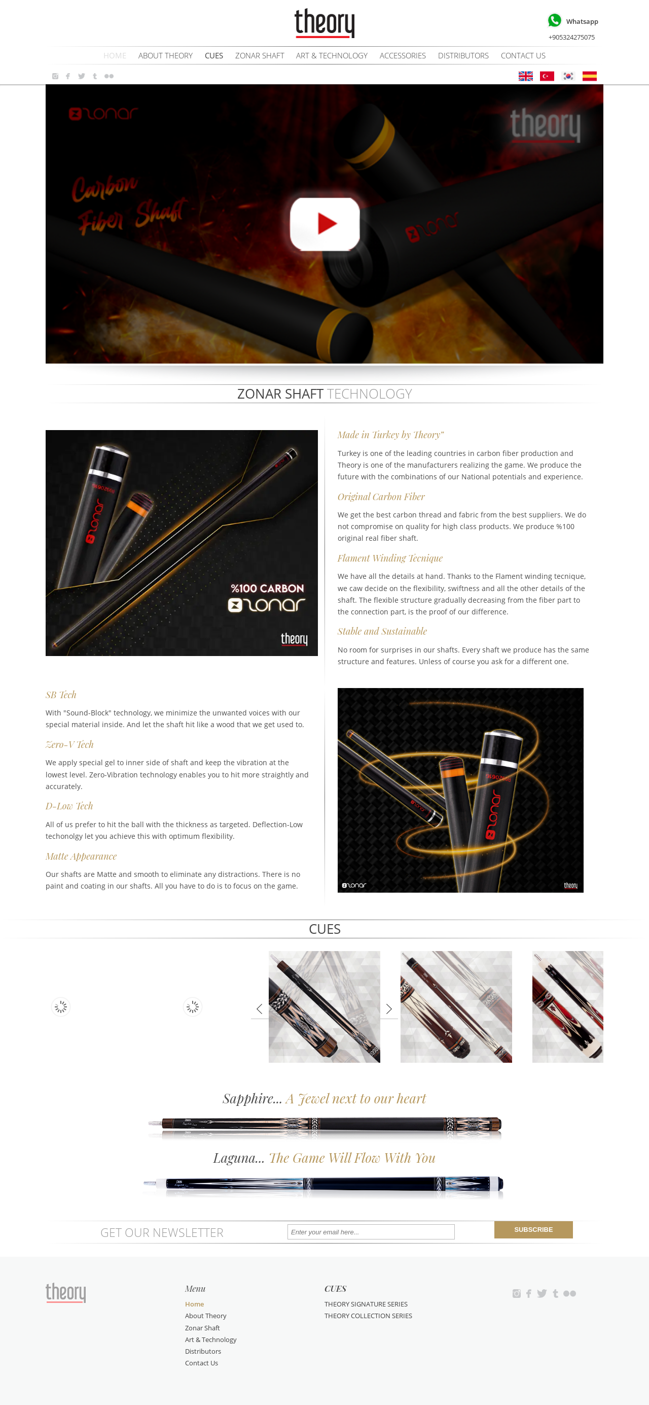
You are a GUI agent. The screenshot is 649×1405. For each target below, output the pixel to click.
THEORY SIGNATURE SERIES (366, 1304)
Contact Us (523, 55)
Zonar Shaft (259, 55)
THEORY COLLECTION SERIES (368, 1315)
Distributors (463, 55)
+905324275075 (571, 26)
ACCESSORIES (403, 55)
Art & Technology (332, 55)
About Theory (165, 55)
